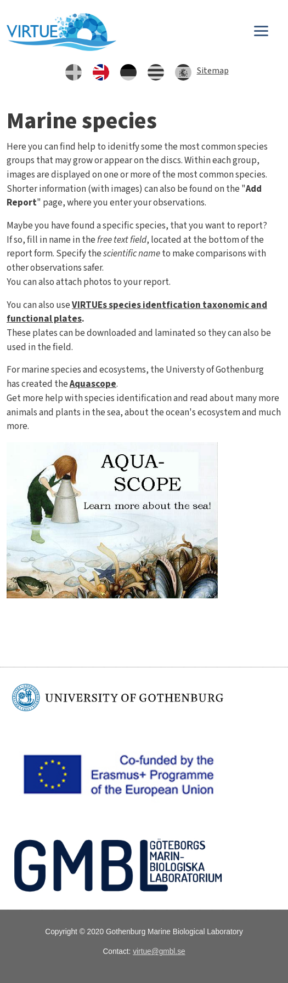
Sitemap (213, 71)
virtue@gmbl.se (159, 951)
